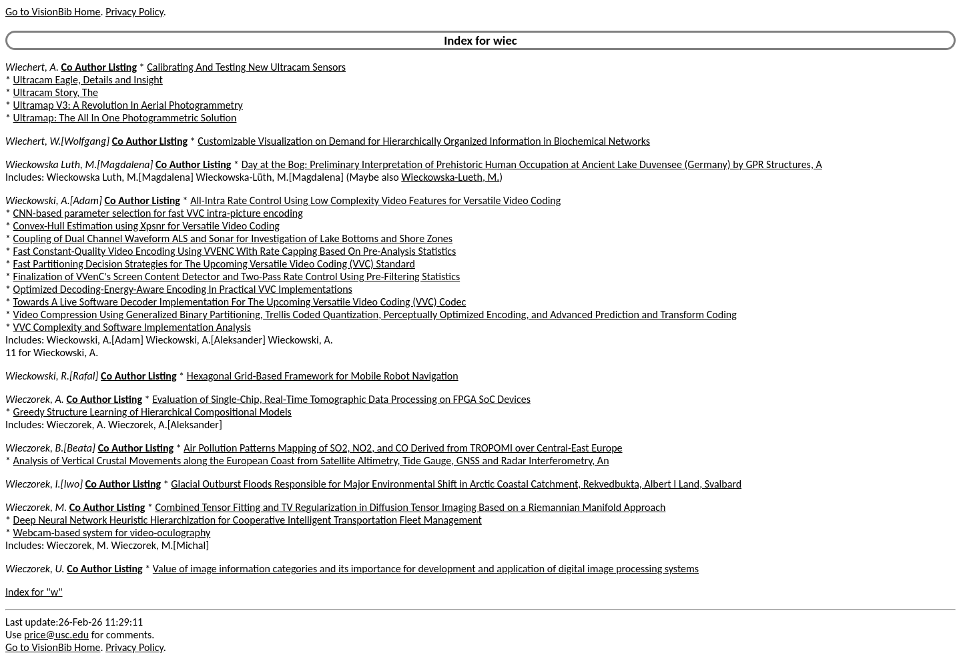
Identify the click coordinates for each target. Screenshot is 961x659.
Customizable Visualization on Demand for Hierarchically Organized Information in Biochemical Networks (424, 141)
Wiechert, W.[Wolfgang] (57, 141)
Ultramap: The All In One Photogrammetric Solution (125, 117)
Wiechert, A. (32, 67)
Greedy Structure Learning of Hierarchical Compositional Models (152, 412)
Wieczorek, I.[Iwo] (44, 484)
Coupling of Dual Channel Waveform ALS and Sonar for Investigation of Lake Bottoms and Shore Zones (232, 238)
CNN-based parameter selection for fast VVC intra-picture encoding (158, 213)
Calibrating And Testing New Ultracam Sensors (246, 67)
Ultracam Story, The (55, 92)
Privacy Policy (134, 11)
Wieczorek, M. (36, 507)
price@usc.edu (56, 634)
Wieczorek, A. (34, 399)
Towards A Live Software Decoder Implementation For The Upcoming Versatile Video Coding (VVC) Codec (239, 301)
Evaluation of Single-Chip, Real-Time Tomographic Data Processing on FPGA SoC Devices (341, 399)
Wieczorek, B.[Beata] (50, 448)
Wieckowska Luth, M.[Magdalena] (79, 164)
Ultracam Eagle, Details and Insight (88, 79)
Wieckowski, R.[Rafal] (51, 376)
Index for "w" (34, 592)
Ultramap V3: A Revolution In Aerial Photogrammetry (128, 105)
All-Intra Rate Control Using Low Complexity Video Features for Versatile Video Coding (375, 200)
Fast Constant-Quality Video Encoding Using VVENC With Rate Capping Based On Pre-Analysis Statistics (234, 251)
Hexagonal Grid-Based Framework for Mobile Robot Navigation (322, 376)
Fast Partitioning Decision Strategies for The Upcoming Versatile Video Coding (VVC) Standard (214, 263)
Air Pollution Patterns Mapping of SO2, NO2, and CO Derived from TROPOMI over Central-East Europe (403, 448)
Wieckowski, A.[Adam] (53, 200)
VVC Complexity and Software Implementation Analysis (132, 327)
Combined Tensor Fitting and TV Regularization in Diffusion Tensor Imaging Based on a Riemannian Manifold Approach (410, 507)
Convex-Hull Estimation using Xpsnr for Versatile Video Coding (146, 225)
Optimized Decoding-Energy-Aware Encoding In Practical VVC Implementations (182, 289)
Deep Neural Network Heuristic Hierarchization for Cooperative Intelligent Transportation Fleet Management (247, 520)
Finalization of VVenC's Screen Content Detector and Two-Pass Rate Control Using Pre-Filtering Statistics (236, 276)
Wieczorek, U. (35, 568)
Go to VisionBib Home (52, 11)
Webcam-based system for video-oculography (112, 532)
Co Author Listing (99, 67)
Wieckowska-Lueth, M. (450, 177)
